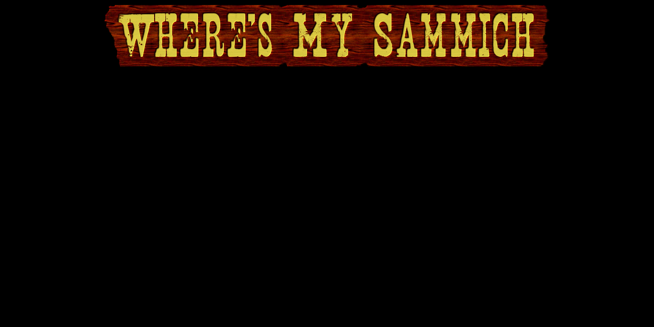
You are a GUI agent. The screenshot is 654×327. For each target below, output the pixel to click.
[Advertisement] (327, 91)
